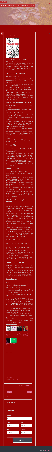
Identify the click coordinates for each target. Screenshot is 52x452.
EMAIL (22, 422)
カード (14, 379)
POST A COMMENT (25, 385)
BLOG (32, 5)
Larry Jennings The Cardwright (19, 333)
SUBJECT (23, 429)
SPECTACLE (13, 331)
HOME (2, 5)
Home (14, 21)
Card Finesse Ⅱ (13, 344)
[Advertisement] (19, 362)
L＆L (12, 379)
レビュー (23, 21)
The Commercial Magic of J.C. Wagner (8, 333)
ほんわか (3, 1)
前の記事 (9, 392)
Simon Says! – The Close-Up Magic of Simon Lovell (25, 333)
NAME (8, 422)
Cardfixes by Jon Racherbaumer (8, 345)
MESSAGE (9, 415)
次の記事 (30, 392)
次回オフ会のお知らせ (23, 5)
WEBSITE (9, 429)
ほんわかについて (11, 5)
